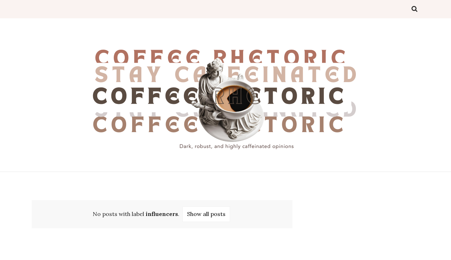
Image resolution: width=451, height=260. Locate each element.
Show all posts (206, 213)
